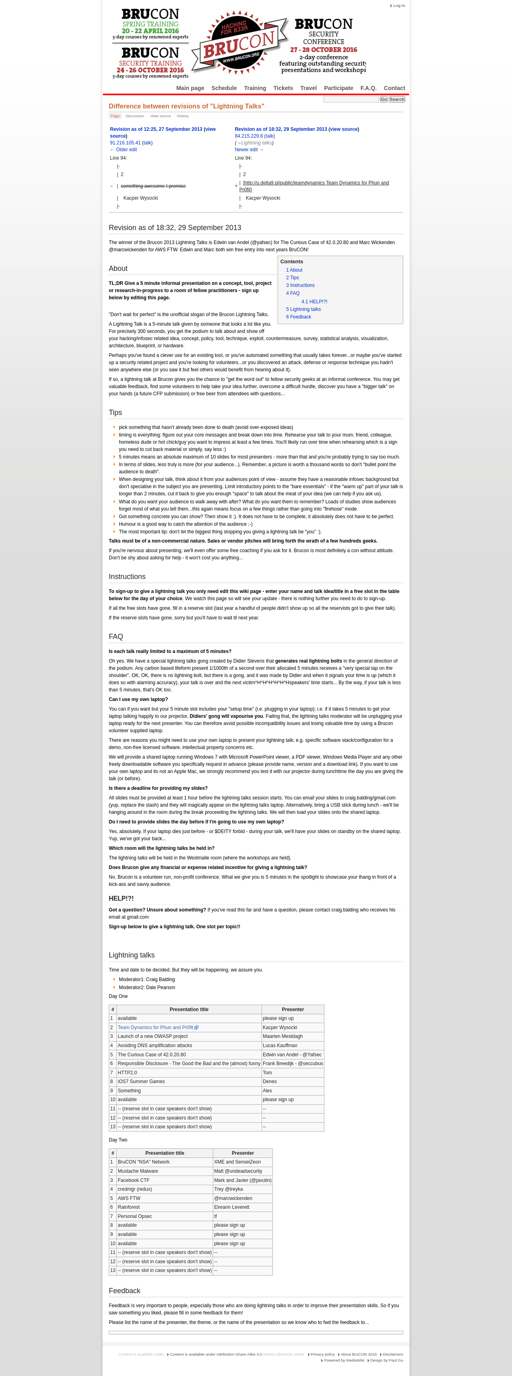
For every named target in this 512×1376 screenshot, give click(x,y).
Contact (394, 88)
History (183, 116)
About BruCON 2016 (359, 1354)
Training (255, 88)
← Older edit (123, 149)
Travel (308, 88)
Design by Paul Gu (386, 1360)
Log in (399, 5)
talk (147, 143)
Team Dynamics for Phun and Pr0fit (156, 1027)
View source (160, 116)
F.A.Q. (368, 88)
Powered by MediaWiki (344, 1360)
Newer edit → (249, 149)
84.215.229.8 (249, 136)
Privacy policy (323, 1354)
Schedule (224, 88)
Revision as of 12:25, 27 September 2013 (156, 129)
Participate (338, 88)
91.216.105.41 (125, 143)
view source (344, 129)
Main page (190, 88)
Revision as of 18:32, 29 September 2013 (281, 129)
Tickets (283, 88)
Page (115, 116)
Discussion (135, 116)
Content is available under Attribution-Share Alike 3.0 (216, 1354)
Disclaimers (393, 1354)
